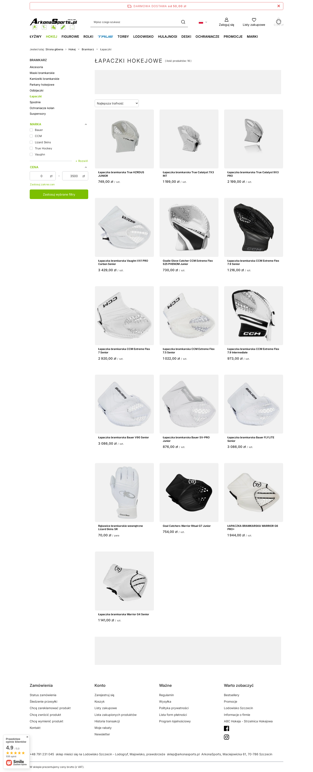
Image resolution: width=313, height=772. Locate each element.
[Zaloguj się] (226, 22)
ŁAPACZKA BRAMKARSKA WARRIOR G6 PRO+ (252, 527)
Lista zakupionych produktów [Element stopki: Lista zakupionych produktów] (116, 715)
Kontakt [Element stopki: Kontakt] (35, 728)
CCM (183, 649)
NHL (226, 646)
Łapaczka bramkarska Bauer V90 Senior (123, 437)
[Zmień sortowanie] (117, 103)
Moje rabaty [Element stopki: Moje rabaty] (103, 728)
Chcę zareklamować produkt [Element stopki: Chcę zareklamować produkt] (50, 708)
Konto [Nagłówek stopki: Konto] (100, 685)
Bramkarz (88, 49)
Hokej (51, 36)
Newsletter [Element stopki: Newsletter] (102, 734)
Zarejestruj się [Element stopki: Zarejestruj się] (104, 695)
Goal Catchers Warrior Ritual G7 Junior (187, 525)
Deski (186, 36)
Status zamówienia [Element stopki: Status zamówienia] (43, 695)
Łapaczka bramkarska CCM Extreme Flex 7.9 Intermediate (253, 350)
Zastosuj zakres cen (42, 184)
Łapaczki (36, 96)
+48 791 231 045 (42, 754)
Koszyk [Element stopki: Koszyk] (100, 701)
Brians (200, 649)
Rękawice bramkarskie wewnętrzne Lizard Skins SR (120, 527)
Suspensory (38, 113)
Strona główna (54, 49)
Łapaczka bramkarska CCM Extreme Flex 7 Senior (124, 350)
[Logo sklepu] (53, 21)
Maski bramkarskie (42, 73)
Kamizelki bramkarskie (44, 78)
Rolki (88, 36)
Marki (252, 36)
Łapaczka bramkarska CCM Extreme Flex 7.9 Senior (253, 262)
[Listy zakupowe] (254, 22)
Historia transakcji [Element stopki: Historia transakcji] (107, 721)
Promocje (233, 36)
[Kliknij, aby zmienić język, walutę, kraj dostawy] (203, 22)
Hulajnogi (167, 36)
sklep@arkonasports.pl (183, 754)
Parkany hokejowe (42, 84)
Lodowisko (143, 36)
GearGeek (174, 646)
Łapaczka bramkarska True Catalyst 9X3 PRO (253, 174)
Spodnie (35, 102)
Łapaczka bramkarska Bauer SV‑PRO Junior (186, 439)
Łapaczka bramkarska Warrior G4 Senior (123, 614)
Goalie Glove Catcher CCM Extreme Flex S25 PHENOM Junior (188, 262)
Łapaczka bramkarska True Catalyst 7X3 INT (188, 174)
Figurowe (70, 36)
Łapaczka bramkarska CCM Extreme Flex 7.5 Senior (189, 350)
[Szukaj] (183, 22)
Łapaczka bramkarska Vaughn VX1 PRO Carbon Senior (123, 262)
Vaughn (164, 649)
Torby (123, 36)
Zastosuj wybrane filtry (59, 194)
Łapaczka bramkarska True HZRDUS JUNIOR (121, 174)
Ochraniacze (207, 36)
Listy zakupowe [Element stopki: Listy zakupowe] (106, 708)
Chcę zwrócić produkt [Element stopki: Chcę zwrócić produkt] (45, 715)
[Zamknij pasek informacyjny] (278, 6)
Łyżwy (36, 36)
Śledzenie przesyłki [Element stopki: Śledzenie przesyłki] (43, 701)
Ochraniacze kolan (42, 108)
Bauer (144, 649)
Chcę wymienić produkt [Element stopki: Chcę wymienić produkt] (46, 721)
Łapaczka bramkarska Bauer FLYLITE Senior (250, 439)
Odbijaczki (36, 90)
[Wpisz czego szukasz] (139, 22)
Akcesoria (36, 67)
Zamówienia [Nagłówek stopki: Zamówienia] (41, 685)
